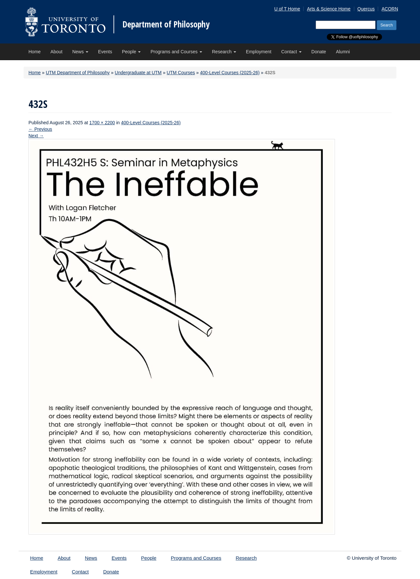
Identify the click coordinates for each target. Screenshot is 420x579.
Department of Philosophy (166, 24)
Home (34, 51)
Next (36, 135)
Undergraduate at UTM (138, 72)
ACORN (389, 8)
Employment (258, 51)
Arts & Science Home (328, 8)
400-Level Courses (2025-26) (230, 72)
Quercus (366, 8)
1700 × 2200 (102, 122)
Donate (318, 51)
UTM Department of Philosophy (78, 72)
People (131, 51)
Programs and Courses (176, 51)
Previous (40, 129)
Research (224, 51)
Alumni (343, 51)
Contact (291, 51)
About (56, 51)
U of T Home (287, 8)
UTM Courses (181, 72)
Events (105, 51)
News (80, 51)
